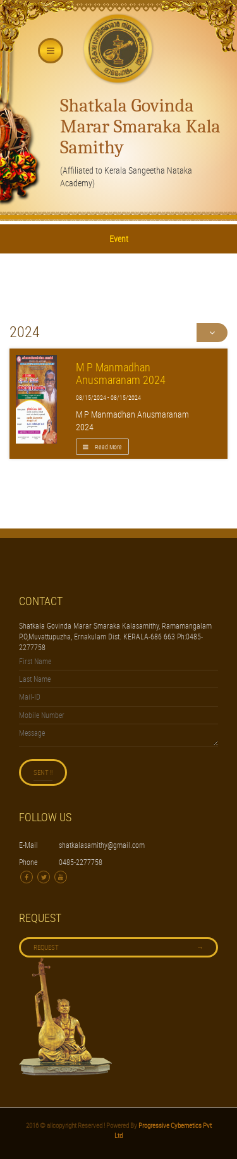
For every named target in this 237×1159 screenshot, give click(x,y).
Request (118, 947)
